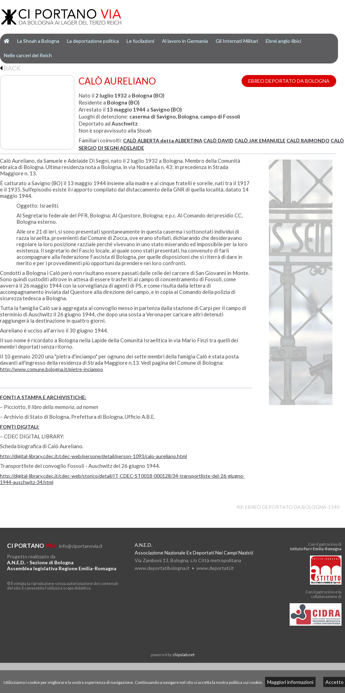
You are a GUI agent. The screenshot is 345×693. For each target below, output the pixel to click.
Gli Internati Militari (237, 41)
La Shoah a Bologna (38, 41)
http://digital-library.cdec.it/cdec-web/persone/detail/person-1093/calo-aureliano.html (93, 456)
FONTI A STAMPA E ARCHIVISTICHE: (43, 397)
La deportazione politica (93, 41)
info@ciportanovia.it (81, 546)
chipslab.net (183, 654)
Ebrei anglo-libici (283, 41)
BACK (10, 68)
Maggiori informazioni (290, 682)
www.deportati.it (215, 568)
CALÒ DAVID (218, 140)
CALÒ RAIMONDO (308, 140)
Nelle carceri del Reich (28, 55)
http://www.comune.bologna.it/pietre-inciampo (51, 369)
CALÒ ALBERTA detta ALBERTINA (162, 140)
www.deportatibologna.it (162, 568)
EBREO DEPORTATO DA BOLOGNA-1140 (292, 507)
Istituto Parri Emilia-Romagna (315, 548)
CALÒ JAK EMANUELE (260, 140)
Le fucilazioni (140, 41)
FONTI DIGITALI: (19, 427)
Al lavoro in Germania (185, 41)
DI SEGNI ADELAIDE (121, 148)
